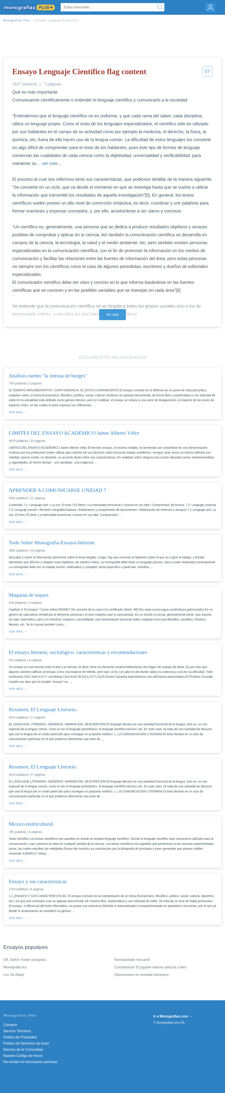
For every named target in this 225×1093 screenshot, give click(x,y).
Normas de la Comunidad (23, 1049)
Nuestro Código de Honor (23, 1056)
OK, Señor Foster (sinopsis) (24, 960)
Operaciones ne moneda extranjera (141, 975)
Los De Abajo (13, 975)
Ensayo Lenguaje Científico (56, 20)
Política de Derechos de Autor (26, 1043)
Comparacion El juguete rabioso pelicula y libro (150, 967)
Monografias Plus (16, 20)
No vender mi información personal (30, 1062)
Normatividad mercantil (132, 960)
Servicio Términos (17, 1031)
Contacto (10, 1025)
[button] (207, 72)
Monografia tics (15, 967)
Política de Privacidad (20, 1037)
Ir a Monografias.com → (173, 1016)
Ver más (112, 314)
